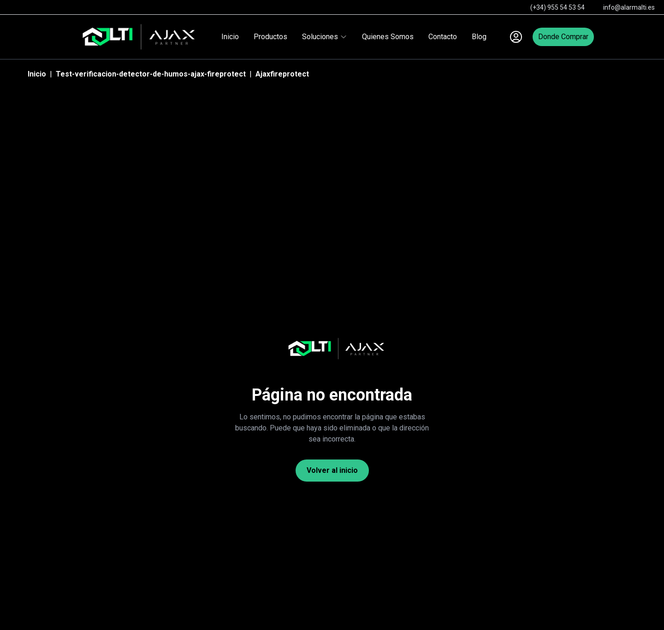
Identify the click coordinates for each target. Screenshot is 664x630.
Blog (479, 36)
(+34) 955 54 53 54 (557, 7)
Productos (270, 36)
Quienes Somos (388, 36)
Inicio (230, 36)
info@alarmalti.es (629, 7)
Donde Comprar (563, 36)
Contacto (442, 36)
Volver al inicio (332, 470)
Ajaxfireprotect (282, 74)
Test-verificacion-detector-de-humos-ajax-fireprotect (151, 74)
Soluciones (324, 36)
